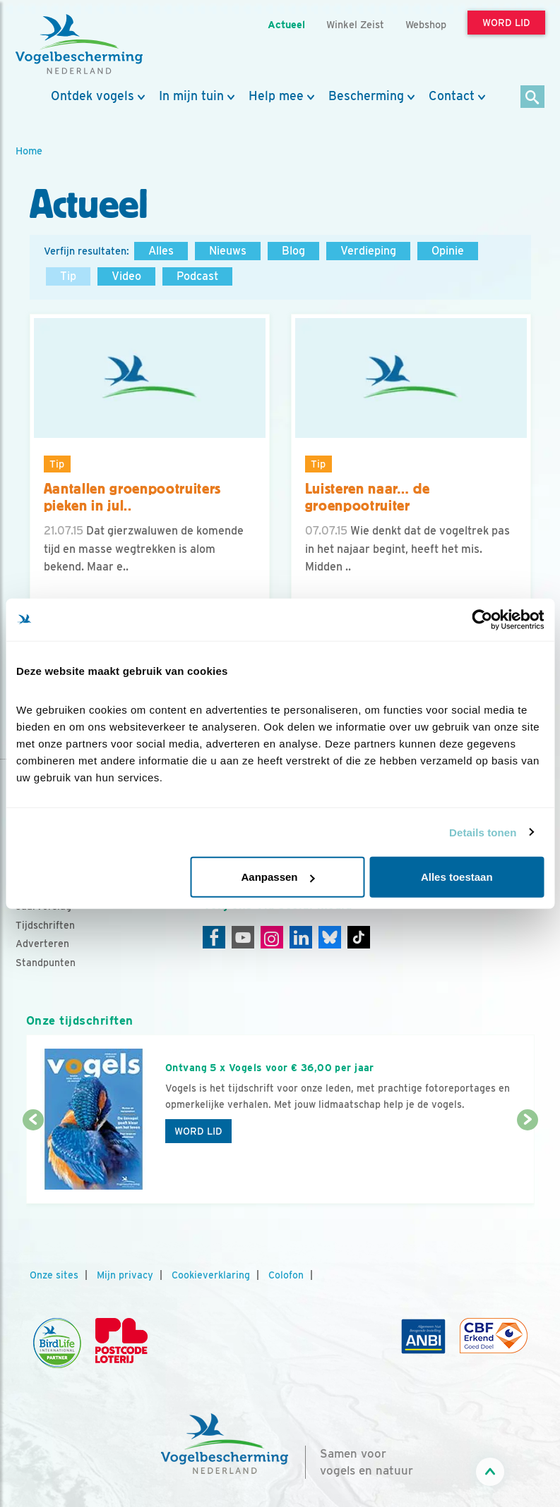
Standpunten (46, 962)
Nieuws (227, 250)
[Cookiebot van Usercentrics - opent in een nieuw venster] (482, 619)
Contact (452, 96)
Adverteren (42, 943)
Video (126, 276)
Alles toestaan (457, 877)
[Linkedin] (301, 937)
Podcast (197, 276)
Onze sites (54, 1275)
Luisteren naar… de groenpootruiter (367, 497)
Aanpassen (277, 877)
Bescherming (366, 96)
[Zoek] (532, 97)
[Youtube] (243, 937)
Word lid (198, 1131)
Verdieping (368, 250)
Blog (293, 250)
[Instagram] (272, 937)
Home (29, 151)
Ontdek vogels (92, 96)
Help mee (276, 96)
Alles (161, 250)
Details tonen (482, 832)
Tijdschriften (45, 925)
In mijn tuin (191, 96)
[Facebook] (214, 937)
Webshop (425, 24)
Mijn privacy (125, 1275)
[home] (79, 44)
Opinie (447, 250)
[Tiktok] (358, 937)
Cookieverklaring (211, 1275)
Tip (68, 276)
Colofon (286, 1275)
